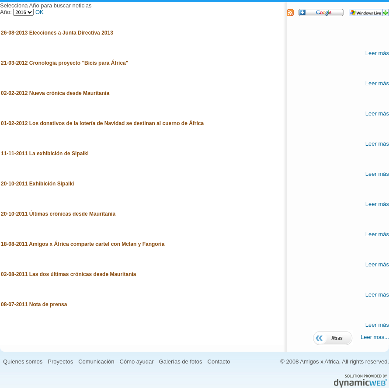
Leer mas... (375, 337)
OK (39, 12)
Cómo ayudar (137, 361)
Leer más (377, 53)
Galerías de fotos (180, 361)
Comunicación (96, 361)
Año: (6, 12)
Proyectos (60, 361)
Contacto (219, 361)
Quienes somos (22, 361)
